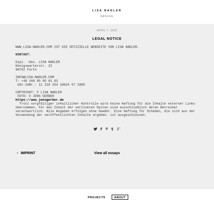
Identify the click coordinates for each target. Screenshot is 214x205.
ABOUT (120, 197)
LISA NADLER (107, 10)
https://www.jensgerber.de (40, 111)
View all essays (107, 167)
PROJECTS (96, 197)
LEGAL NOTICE (107, 39)
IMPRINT (25, 167)
